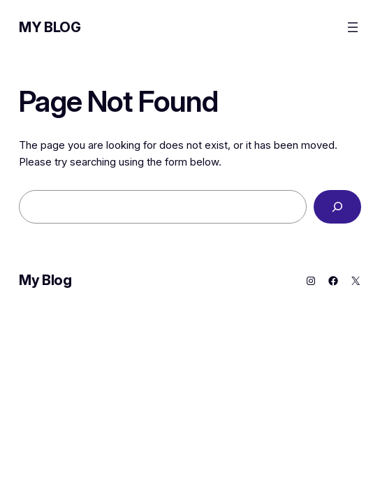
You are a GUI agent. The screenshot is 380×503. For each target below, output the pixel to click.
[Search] (337, 207)
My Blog (49, 27)
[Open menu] (352, 27)
